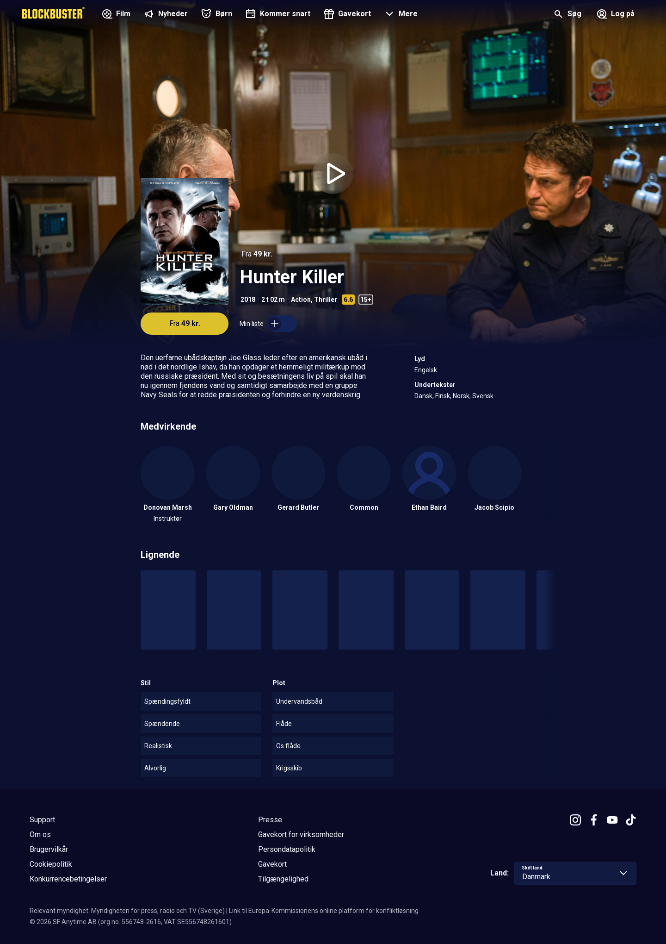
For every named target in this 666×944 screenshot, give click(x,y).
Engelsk (425, 370)
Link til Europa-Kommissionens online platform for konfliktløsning (324, 910)
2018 (247, 299)
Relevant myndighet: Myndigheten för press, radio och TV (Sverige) (127, 910)
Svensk (482, 396)
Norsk (461, 396)
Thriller (325, 299)
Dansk (423, 396)
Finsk (442, 396)
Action (301, 299)
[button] (399, 15)
